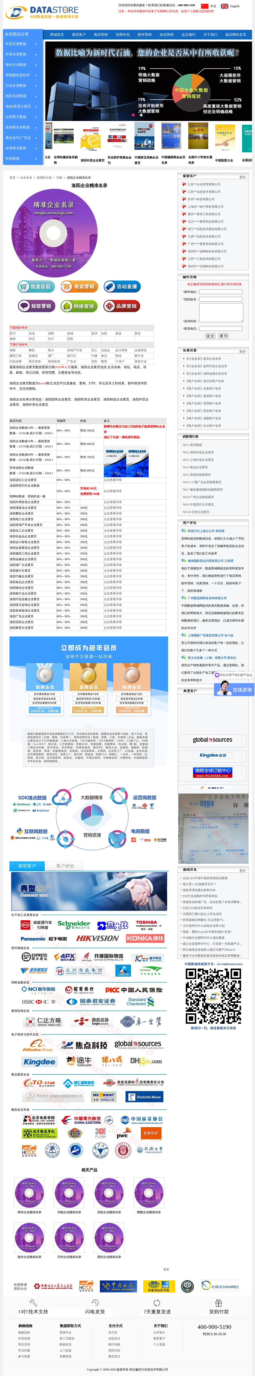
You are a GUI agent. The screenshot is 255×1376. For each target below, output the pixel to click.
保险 (13, 350)
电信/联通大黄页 (18, 106)
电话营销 (101, 35)
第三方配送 (67, 1338)
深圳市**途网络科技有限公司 (207, 251)
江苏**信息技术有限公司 (204, 192)
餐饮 (32, 350)
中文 (213, 6)
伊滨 (32, 339)
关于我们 (210, 35)
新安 (138, 333)
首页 (12, 177)
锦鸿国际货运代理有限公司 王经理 (210, 572)
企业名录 (26, 177)
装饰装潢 (54, 361)
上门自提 (65, 1350)
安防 (94, 361)
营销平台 (65, 1332)
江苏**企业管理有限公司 (204, 184)
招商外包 (123, 35)
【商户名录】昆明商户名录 (203, 414)
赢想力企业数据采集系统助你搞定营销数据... (212, 967)
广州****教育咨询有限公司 (206, 244)
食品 (104, 355)
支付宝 (112, 1332)
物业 (119, 355)
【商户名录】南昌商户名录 (203, 407)
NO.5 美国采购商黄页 (197, 486)
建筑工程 (16, 355)
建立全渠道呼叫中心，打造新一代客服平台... (212, 955)
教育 (104, 361)
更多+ (243, 177)
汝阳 (104, 333)
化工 (94, 350)
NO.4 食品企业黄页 (195, 478)
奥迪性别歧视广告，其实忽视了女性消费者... (212, 913)
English (235, 6)
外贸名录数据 (15, 44)
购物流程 (24, 1332)
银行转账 (114, 1344)
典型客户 (79, 35)
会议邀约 (188, 35)
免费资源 (65, 1356)
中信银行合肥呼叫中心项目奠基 (204, 949)
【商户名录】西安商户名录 (203, 422)
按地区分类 (44, 177)
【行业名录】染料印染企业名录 (206, 377)
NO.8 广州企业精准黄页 (198, 508)
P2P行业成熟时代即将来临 (200, 907)
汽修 (94, 355)
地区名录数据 (15, 96)
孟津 (94, 333)
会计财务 (122, 350)
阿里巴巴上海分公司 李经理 (206, 542)
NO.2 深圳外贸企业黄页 (198, 463)
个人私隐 (159, 1344)
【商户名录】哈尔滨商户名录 (204, 392)
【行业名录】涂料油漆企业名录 (206, 385)
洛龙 (32, 333)
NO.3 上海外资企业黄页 (198, 471)
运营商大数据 (15, 117)
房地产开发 (74, 350)
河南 (59, 177)
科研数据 (12, 158)
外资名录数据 (15, 54)
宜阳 (70, 339)
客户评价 (65, 866)
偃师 (13, 339)
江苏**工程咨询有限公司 (204, 259)
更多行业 (141, 361)
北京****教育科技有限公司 (206, 221)
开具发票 (24, 1338)
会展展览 (141, 350)
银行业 (139, 355)
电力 (51, 350)
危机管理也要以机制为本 (199, 901)
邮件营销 (145, 35)
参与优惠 (24, 1356)
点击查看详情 (113, 480)
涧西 (51, 333)
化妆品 (105, 350)
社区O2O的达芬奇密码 (197, 919)
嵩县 (119, 333)
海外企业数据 (15, 65)
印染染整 (16, 361)
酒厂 (51, 355)
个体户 (120, 361)
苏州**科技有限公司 (201, 199)
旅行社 (71, 355)
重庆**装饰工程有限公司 (204, 214)
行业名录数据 (15, 85)
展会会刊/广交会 (18, 138)
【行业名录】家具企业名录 (203, 370)
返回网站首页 (235, 35)
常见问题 (24, 1350)
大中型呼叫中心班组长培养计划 (204, 937)
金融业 (33, 355)
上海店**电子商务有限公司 (206, 206)
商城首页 (57, 35)
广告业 (71, 361)
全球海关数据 (15, 148)
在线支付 (114, 1338)
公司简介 (159, 1332)
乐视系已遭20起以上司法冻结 (202, 925)
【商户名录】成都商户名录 (203, 429)
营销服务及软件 (17, 75)
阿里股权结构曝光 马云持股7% (203, 931)
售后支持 (24, 1344)
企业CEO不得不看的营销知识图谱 (205, 889)
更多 (166, 1269)
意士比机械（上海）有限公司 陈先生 (212, 669)
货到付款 (114, 1350)
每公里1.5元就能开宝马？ (199, 895)
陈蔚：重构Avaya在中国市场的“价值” (207, 943)
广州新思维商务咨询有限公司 (207, 609)
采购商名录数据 (17, 127)
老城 (70, 333)
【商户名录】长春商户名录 (203, 399)
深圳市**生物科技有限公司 (206, 266)
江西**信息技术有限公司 (204, 236)
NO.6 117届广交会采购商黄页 (202, 493)
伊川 (51, 339)
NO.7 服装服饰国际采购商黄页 (203, 501)
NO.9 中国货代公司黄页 (198, 515)
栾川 (13, 333)
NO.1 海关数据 (192, 456)
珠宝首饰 (35, 361)
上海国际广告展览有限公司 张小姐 (210, 646)
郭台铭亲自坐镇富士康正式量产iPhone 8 (209, 961)
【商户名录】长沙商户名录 (203, 437)
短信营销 (167, 35)
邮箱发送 (65, 1344)
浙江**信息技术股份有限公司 (207, 229)
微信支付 (114, 1356)
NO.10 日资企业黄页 (196, 523)
